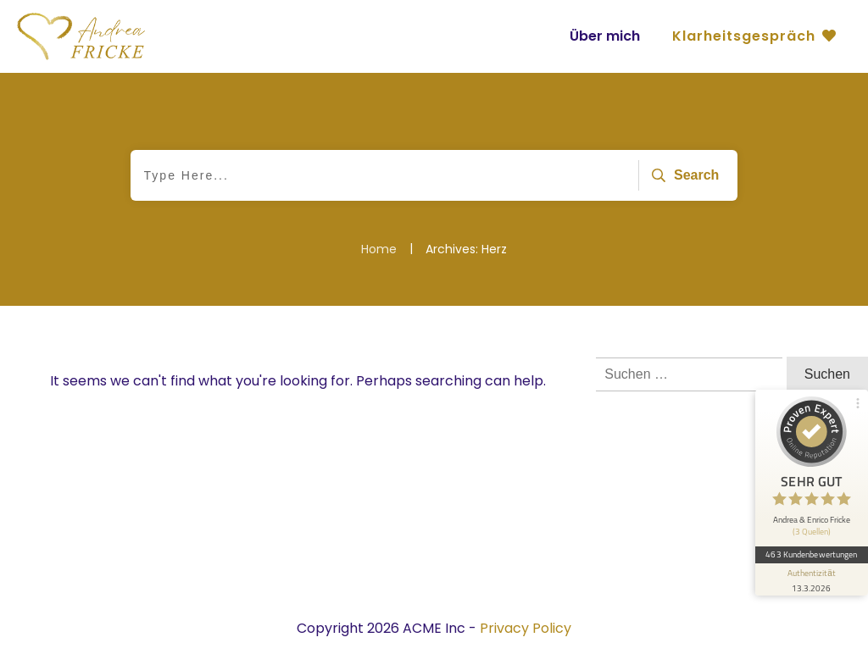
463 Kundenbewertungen (810, 540)
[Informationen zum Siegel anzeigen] (810, 565)
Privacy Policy (525, 628)
